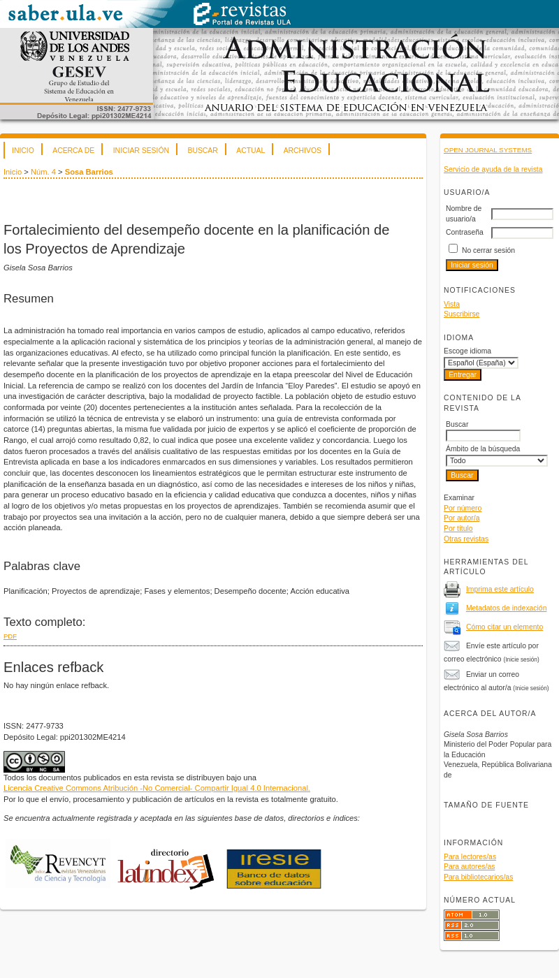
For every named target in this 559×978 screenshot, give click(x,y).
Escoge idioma (467, 351)
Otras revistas (466, 539)
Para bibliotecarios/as (478, 877)
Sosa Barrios (89, 172)
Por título (458, 528)
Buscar (202, 150)
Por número (462, 508)
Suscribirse (461, 314)
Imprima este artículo (500, 589)
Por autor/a (461, 518)
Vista (452, 304)
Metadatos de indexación (506, 608)
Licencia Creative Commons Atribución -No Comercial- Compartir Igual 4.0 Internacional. (156, 788)
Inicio (23, 150)
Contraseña (465, 232)
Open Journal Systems (488, 150)
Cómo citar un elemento (504, 627)
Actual (250, 150)
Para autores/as (469, 866)
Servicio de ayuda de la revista (493, 169)
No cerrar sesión (488, 250)
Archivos (302, 150)
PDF (10, 636)
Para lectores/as (470, 857)
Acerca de (73, 150)
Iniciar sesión (141, 150)
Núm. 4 (43, 172)
